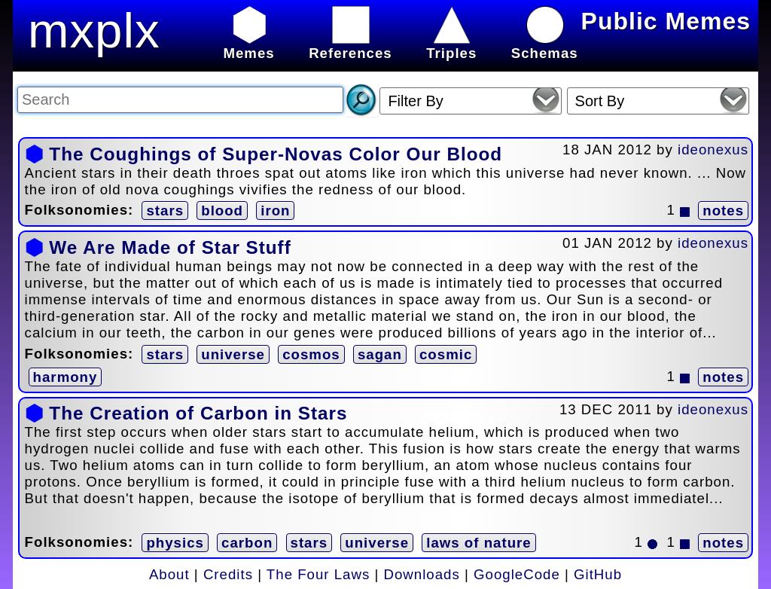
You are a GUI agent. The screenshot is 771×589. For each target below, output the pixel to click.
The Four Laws (318, 574)
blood (222, 210)
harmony (65, 377)
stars (165, 210)
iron (275, 210)
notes (723, 210)
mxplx (94, 30)
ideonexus (713, 149)
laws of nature (478, 543)
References (350, 45)
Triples (451, 45)
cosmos (311, 354)
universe (233, 354)
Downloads (422, 574)
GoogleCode (517, 574)
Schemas (544, 45)
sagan (380, 354)
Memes (248, 45)
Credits (228, 574)
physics (174, 543)
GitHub (598, 574)
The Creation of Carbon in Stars (198, 413)
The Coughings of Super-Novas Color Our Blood (275, 154)
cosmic (445, 354)
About (169, 574)
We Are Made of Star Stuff (170, 247)
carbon (247, 543)
